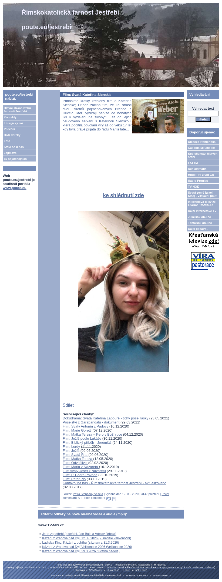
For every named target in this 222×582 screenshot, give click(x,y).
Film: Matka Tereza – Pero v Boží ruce (92, 434)
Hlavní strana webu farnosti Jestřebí (17, 109)
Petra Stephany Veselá (88, 494)
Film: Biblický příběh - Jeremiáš (87, 442)
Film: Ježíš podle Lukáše (82, 438)
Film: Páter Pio (74, 479)
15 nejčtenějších (15, 158)
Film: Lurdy (72, 447)
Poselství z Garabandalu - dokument (91, 422)
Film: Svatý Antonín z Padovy (86, 426)
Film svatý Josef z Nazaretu (84, 471)
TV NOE (193, 186)
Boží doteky (12, 135)
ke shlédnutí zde (123, 195)
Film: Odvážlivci (75, 463)
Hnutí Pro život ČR (201, 174)
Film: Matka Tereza (78, 459)
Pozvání (9, 129)
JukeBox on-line (199, 216)
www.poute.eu (14, 188)
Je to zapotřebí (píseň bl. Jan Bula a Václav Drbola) (79, 534)
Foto (7, 141)
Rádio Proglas (198, 180)
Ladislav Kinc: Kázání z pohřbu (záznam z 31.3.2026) (80, 542)
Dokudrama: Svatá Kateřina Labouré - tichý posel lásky (105, 418)
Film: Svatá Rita (75, 455)
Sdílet (68, 405)
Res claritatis (197, 168)
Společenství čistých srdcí (202, 155)
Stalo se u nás (14, 147)
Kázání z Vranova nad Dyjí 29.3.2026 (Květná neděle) (80, 551)
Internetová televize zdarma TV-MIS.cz (202, 203)
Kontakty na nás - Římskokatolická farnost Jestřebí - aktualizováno (114, 483)
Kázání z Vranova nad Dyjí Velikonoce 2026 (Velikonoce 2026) (87, 547)
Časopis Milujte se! (201, 147)
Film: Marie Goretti (78, 430)
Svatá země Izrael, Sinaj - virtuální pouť (202, 194)
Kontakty (10, 117)
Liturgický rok (13, 123)
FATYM (193, 162)
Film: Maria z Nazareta (81, 467)
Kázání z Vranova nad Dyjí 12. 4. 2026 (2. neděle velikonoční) (86, 538)
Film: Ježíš (71, 451)
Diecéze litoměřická (202, 141)
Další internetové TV (202, 211)
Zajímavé (10, 152)
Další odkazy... (198, 228)
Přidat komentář (92, 497)
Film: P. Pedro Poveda (80, 475)
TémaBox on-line (200, 222)
